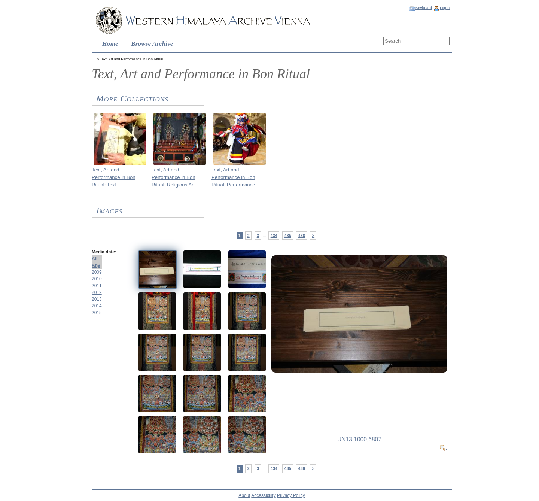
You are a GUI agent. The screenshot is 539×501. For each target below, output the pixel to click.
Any (96, 265)
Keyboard (423, 8)
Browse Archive (152, 43)
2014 (97, 306)
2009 (97, 272)
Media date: (104, 252)
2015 (97, 312)
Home (110, 43)
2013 (97, 299)
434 (274, 235)
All (94, 258)
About (244, 495)
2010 (97, 279)
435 (287, 235)
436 (301, 235)
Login (445, 8)
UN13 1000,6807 (359, 439)
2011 (97, 285)
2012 (97, 292)
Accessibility (263, 495)
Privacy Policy (291, 495)
